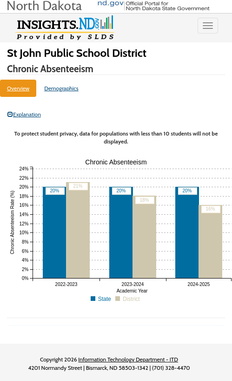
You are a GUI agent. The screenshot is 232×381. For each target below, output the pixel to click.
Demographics (61, 88)
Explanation (24, 114)
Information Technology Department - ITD (128, 359)
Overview (18, 88)
